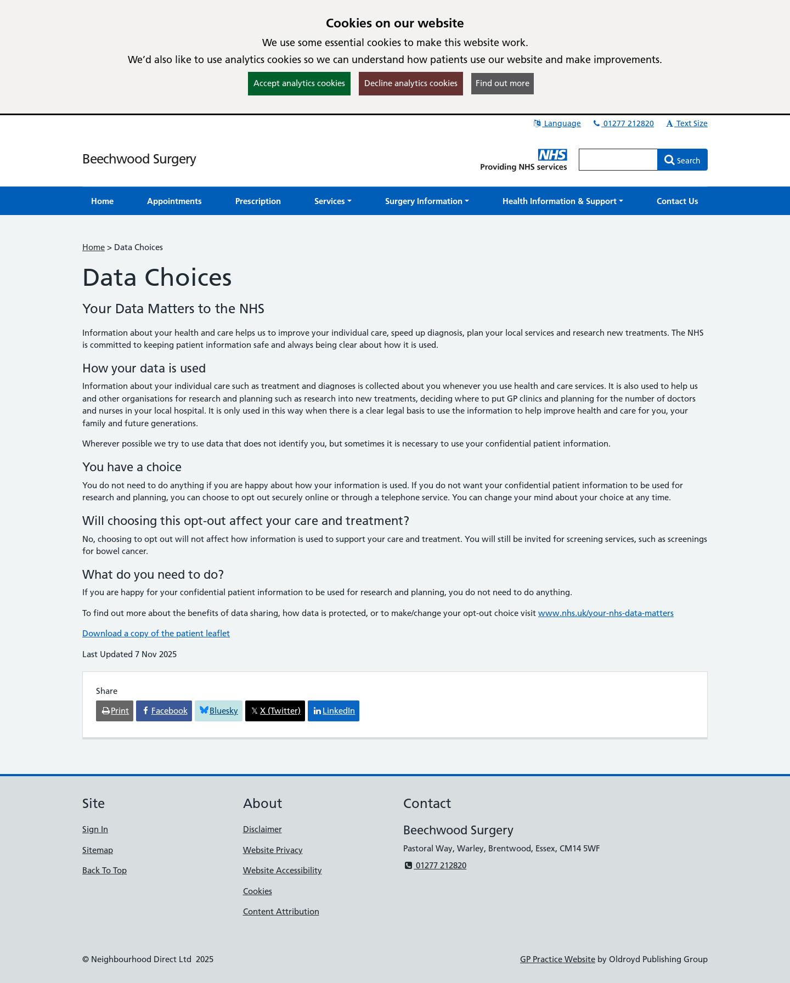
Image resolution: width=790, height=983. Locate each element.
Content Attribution (281, 911)
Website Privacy (273, 850)
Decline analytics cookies (411, 83)
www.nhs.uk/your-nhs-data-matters (606, 613)
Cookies (257, 891)
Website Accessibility (282, 870)
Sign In (95, 829)
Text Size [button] (686, 123)
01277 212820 (622, 123)
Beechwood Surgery (139, 159)
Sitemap (97, 850)
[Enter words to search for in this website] (618, 160)
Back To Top (104, 870)
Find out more (502, 83)
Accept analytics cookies (299, 83)
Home (93, 247)
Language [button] (556, 123)
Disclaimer (262, 829)
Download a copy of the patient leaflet (156, 633)
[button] (333, 201)
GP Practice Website (557, 959)
